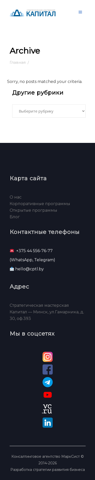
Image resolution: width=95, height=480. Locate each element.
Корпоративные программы (40, 203)
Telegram (44, 259)
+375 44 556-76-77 (34, 250)
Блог (15, 216)
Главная (18, 62)
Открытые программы (33, 210)
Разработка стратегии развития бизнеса (47, 469)
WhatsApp (21, 259)
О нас (16, 197)
